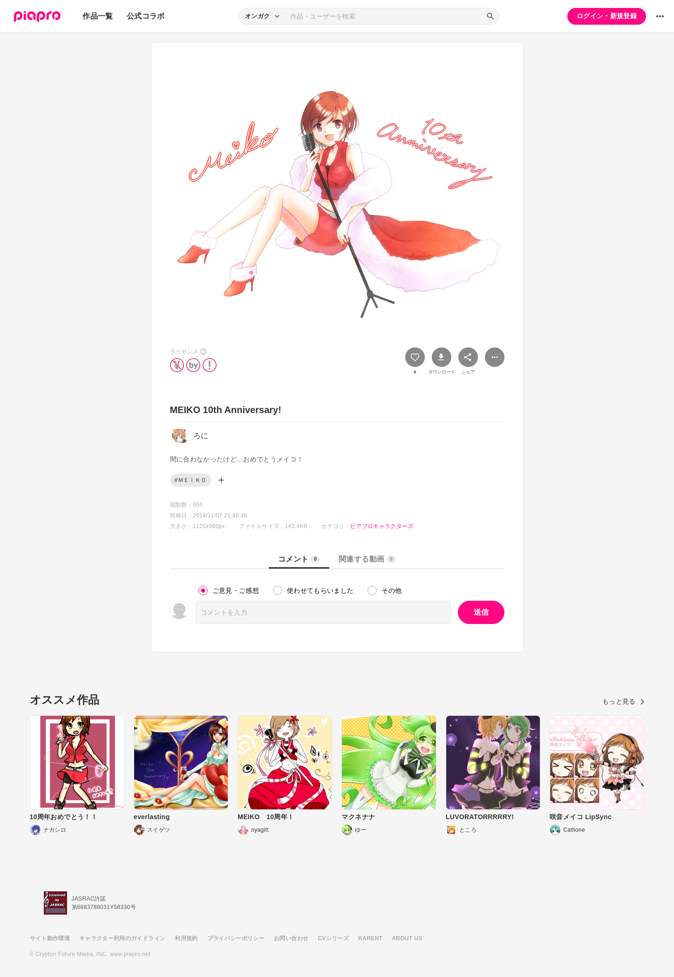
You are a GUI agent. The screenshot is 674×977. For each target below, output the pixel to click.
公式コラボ (146, 16)
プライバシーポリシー (236, 938)
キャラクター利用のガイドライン (122, 938)
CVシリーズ (333, 938)
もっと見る (623, 701)
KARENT (370, 938)
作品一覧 (97, 16)
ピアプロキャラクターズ (382, 526)
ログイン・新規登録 (607, 16)
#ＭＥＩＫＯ (191, 480)
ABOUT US (407, 938)
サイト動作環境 (50, 938)
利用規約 (186, 938)
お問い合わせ (291, 938)
